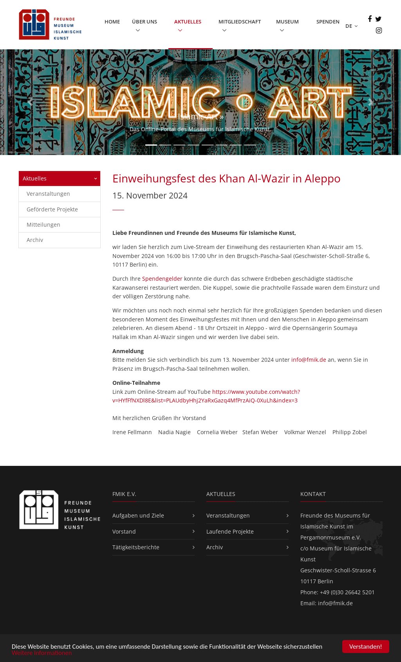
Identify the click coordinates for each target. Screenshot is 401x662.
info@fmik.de (308, 359)
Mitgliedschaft (240, 21)
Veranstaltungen (48, 193)
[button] (30, 102)
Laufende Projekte (230, 531)
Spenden (328, 21)
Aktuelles (187, 21)
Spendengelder (162, 278)
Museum (287, 21)
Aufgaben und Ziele (138, 515)
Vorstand (124, 531)
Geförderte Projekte (52, 209)
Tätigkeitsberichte (135, 547)
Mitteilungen (43, 224)
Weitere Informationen (43, 654)
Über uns (144, 21)
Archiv (35, 240)
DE (351, 25)
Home (112, 21)
